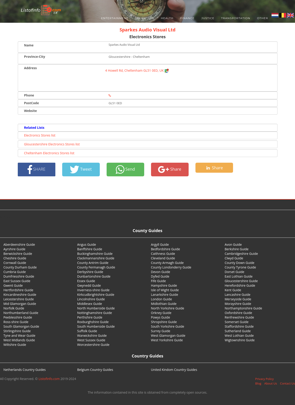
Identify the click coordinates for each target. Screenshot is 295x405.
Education (144, 18)
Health (167, 18)
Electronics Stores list (40, 135)
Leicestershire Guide (18, 299)
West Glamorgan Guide (168, 335)
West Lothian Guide (239, 335)
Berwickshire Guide (17, 253)
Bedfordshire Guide (165, 249)
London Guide (161, 299)
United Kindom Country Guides (174, 369)
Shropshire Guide (164, 322)
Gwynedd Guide (89, 285)
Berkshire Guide (237, 249)
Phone (29, 95)
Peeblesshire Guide (17, 317)
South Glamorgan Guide (21, 326)
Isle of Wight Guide (165, 290)
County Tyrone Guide (240, 267)
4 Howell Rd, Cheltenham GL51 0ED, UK (137, 70)
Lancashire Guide (237, 294)
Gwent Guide (13, 285)
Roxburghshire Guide (93, 322)
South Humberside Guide (96, 326)
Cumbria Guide (14, 272)
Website (30, 111)
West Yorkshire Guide (167, 340)
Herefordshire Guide (240, 285)
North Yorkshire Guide (167, 308)
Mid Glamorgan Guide (19, 303)
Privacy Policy (264, 379)
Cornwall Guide (14, 263)
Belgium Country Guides (95, 369)
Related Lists (34, 127)
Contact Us (287, 383)
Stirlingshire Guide (17, 331)
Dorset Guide (234, 272)
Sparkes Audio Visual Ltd (148, 30)
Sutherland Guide (238, 331)
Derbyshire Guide (90, 272)
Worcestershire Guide (93, 344)
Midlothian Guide (164, 303)
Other (262, 18)
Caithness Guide (163, 253)
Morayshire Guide (238, 303)
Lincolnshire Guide (91, 299)
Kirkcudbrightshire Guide (95, 294)
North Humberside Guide (96, 308)
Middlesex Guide (89, 303)
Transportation (235, 18)
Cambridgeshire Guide (241, 253)
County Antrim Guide (92, 263)
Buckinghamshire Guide (95, 253)
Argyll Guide (160, 244)
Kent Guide (233, 290)
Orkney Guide (161, 313)
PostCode (31, 103)
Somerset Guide (237, 322)
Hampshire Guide (164, 285)
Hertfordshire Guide (18, 290)
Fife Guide (158, 281)
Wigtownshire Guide (240, 340)
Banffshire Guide (89, 249)
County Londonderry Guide (171, 267)
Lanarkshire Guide (164, 294)
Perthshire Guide (89, 317)
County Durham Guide (20, 267)
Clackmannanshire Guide (95, 258)
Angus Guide (86, 244)
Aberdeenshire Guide (19, 244)
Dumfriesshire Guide (18, 276)
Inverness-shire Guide (93, 290)
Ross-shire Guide (15, 322)
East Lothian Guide (238, 276)
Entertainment (114, 18)
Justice (207, 18)
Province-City (34, 56)
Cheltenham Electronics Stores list (49, 153)
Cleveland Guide (163, 258)
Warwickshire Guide (92, 335)
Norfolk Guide (13, 308)
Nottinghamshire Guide (94, 313)
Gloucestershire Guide (241, 281)
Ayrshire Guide (14, 249)
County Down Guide (239, 263)
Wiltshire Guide (14, 344)
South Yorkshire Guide (167, 326)
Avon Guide (233, 244)
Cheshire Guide (14, 258)
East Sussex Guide (16, 281)
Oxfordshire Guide (238, 313)
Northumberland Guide (20, 313)
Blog (258, 383)
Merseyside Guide (238, 299)
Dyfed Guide (160, 276)
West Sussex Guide (91, 340)
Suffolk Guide (87, 331)
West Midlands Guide (19, 340)
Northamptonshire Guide (243, 308)
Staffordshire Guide (239, 326)
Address (30, 68)
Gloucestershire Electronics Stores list (52, 144)
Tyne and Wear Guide (19, 335)
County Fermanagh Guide (96, 267)
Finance (187, 18)
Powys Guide (160, 317)
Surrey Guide (160, 331)
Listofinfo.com (49, 379)
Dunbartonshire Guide (93, 276)
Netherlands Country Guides (24, 369)
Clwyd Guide (234, 258)
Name (29, 45)
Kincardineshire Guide (19, 294)
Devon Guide (160, 272)
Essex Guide (86, 281)
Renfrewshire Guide (239, 317)
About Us (270, 383)
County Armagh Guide (167, 263)
